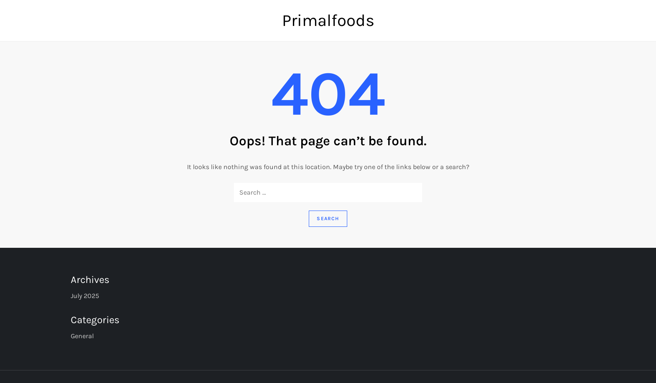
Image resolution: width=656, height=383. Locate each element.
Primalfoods (328, 20)
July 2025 (85, 296)
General (82, 336)
